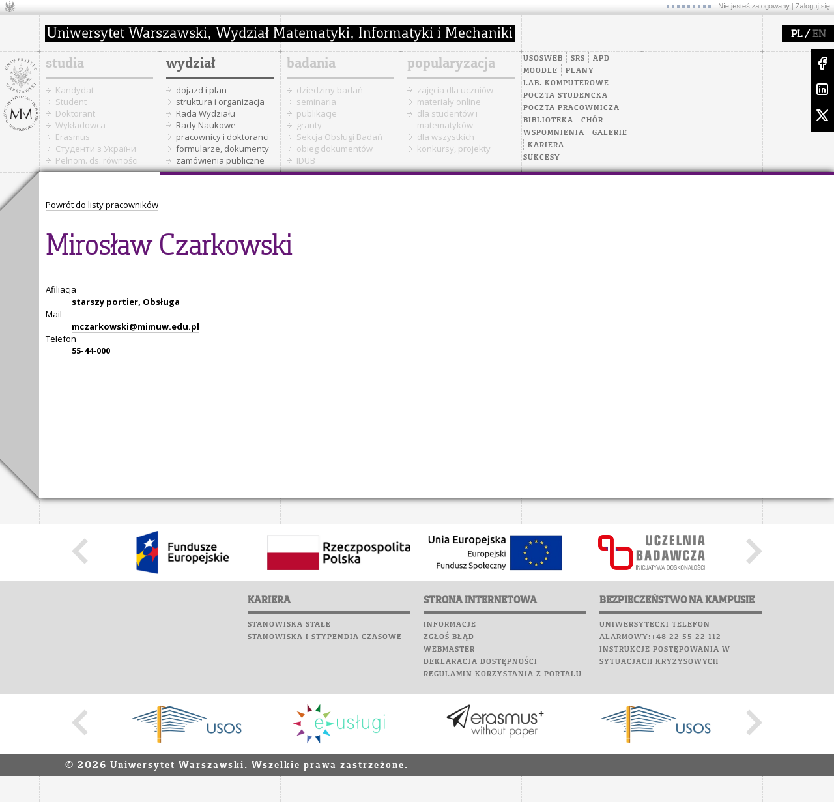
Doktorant (75, 113)
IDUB (305, 160)
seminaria (316, 101)
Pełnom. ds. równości (96, 160)
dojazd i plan (201, 90)
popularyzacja (451, 64)
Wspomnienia (553, 133)
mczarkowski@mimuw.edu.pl (135, 326)
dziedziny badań (329, 90)
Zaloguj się (813, 6)
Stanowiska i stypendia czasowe (325, 637)
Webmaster (449, 649)
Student (71, 101)
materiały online (449, 101)
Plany (580, 71)
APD (601, 59)
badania (311, 64)
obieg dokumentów (334, 148)
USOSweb (543, 59)
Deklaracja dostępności (481, 662)
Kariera (546, 145)
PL (796, 34)
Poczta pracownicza (571, 108)
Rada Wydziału (205, 113)
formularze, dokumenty (222, 148)
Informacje (450, 625)
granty (309, 125)
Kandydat (74, 90)
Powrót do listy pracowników (102, 204)
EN (819, 34)
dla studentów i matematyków (447, 119)
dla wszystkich (445, 137)
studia (65, 64)
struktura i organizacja (220, 101)
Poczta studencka (565, 96)
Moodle (540, 71)
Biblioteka (548, 120)
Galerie (609, 133)
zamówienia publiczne (220, 160)
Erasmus (72, 137)
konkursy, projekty (454, 148)
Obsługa (161, 302)
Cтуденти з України (95, 148)
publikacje (316, 113)
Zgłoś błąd (449, 637)
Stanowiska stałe (289, 625)
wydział (190, 64)
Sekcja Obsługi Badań (339, 137)
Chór (592, 120)
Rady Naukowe (206, 125)
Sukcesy (541, 158)
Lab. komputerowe (566, 83)
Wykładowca (80, 125)
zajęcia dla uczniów (455, 90)
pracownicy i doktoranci (222, 137)
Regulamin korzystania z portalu (503, 674)
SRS (578, 59)
